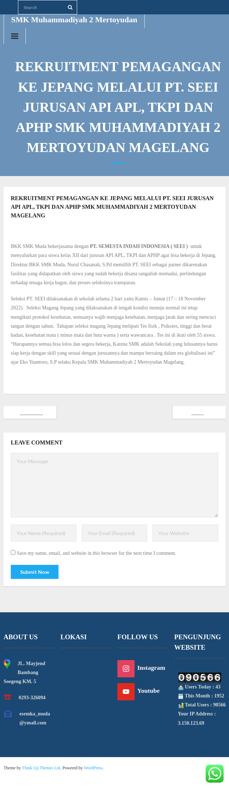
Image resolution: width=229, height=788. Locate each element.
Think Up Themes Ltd (41, 767)
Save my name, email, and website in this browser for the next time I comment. (96, 553)
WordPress (93, 767)
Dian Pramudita (111, 230)
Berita (152, 230)
